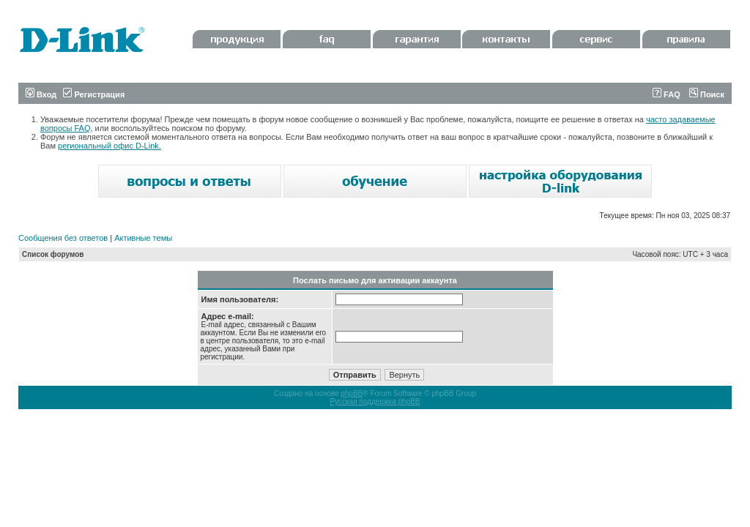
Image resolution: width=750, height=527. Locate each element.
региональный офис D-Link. (109, 145)
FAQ (666, 94)
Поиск (706, 94)
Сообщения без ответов (63, 237)
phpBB (352, 393)
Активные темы (143, 237)
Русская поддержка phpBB (375, 401)
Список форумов (53, 254)
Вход (41, 94)
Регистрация (94, 94)
